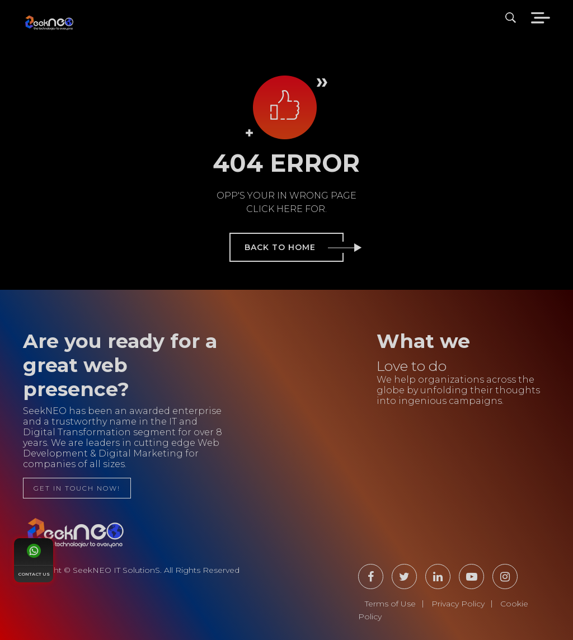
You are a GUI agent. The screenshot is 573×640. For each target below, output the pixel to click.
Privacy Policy (458, 604)
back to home (294, 247)
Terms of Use (390, 604)
